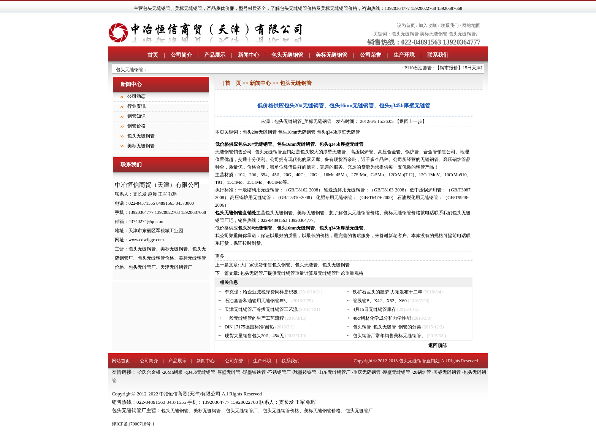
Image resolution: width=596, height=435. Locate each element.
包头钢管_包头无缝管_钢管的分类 (387, 327)
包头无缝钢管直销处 (419, 360)
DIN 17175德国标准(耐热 (249, 327)
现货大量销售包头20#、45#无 (254, 335)
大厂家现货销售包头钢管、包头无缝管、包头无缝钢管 (295, 265)
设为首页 (406, 25)
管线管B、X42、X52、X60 (380, 300)
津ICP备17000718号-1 (133, 424)
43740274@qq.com (146, 221)
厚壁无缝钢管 (396, 372)
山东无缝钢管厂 (334, 372)
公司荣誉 (370, 55)
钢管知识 (136, 116)
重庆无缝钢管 (366, 372)
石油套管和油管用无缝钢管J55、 (257, 300)
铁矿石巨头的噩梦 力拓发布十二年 (387, 292)
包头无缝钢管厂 (464, 34)
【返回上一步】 (411, 121)
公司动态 (136, 96)
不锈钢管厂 (279, 372)
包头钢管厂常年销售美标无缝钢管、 (389, 335)
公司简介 (181, 55)
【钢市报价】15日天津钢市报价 (469, 67)
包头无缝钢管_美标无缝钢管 (302, 121)
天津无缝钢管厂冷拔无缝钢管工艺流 (261, 309)
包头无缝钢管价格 (281, 410)
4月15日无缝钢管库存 (374, 309)
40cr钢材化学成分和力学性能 (382, 318)
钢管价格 (136, 126)
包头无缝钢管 (156, 8)
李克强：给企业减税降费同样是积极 (261, 292)
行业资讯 (136, 106)
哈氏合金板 (149, 372)
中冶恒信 (168, 394)
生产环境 (404, 55)
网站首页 (121, 360)
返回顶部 (437, 345)
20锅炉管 (422, 372)
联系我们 (450, 25)
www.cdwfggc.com (146, 239)
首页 (152, 55)
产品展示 (214, 55)
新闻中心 (248, 55)
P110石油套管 (420, 67)
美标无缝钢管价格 (322, 410)
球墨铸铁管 (254, 372)
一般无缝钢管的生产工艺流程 (254, 318)
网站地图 (471, 25)
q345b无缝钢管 (200, 372)
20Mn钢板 (173, 372)
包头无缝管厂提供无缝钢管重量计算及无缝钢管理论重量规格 (301, 273)
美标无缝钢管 (188, 8)
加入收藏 (427, 25)
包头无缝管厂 (359, 410)
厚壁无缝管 (228, 372)
